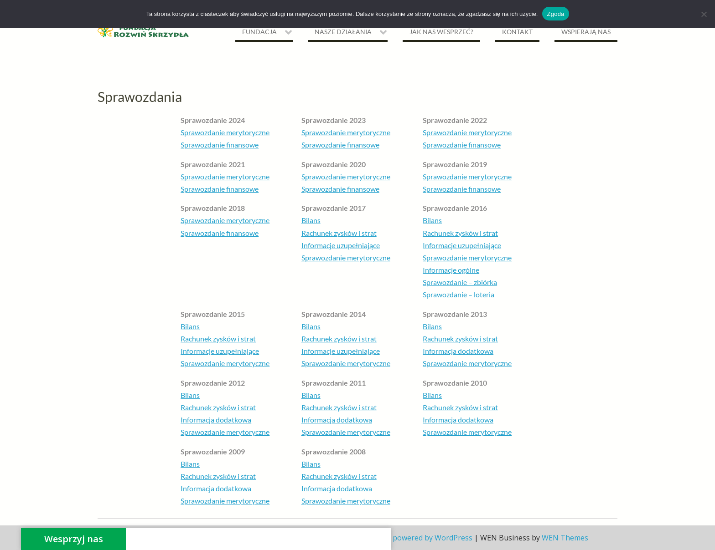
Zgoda (555, 13)
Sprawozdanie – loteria (458, 294)
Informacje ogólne (451, 269)
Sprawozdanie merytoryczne (225, 132)
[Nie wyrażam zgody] (703, 14)
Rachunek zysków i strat (339, 233)
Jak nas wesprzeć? (441, 32)
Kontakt (517, 32)
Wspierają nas (586, 32)
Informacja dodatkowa (458, 350)
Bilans (311, 220)
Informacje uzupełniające (340, 245)
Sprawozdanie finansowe (220, 144)
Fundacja (259, 32)
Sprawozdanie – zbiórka (460, 282)
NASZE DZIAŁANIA (343, 32)
